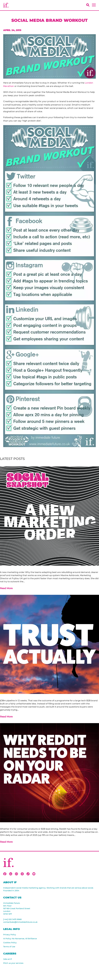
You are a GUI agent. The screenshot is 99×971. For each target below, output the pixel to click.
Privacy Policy (9, 934)
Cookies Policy (10, 942)
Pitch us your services (13, 963)
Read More (6, 588)
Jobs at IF (7, 959)
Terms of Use (9, 946)
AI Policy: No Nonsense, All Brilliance (20, 938)
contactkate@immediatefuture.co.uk (20, 922)
